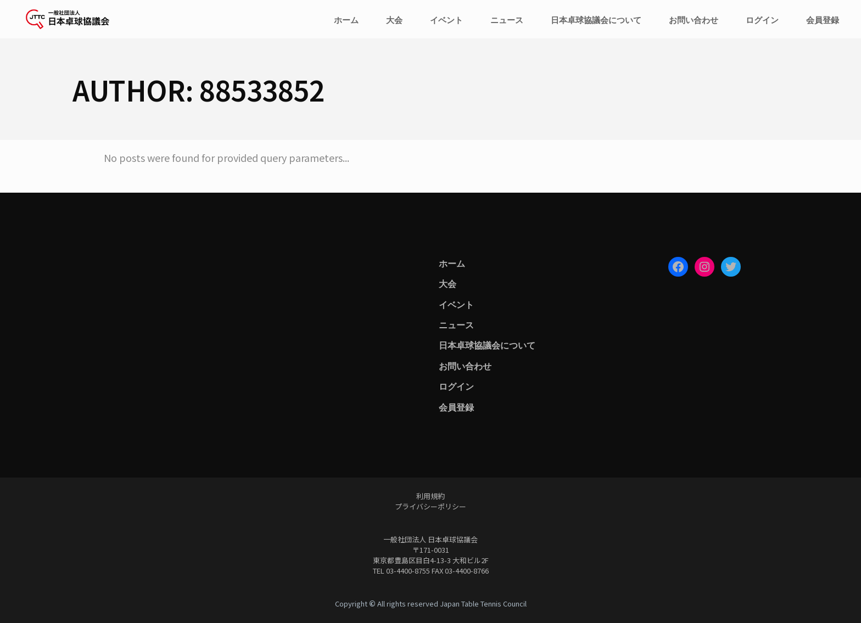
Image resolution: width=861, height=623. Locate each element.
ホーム (452, 263)
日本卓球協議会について (487, 344)
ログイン (456, 385)
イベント (456, 304)
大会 (447, 283)
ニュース (456, 324)
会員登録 (456, 406)
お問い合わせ (465, 365)
